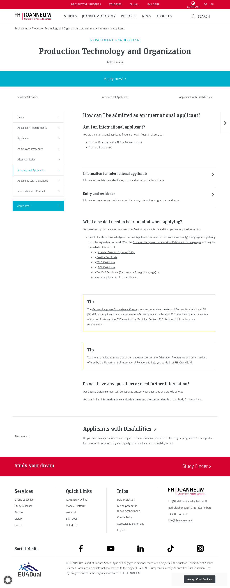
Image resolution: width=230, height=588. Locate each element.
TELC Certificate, (106, 262)
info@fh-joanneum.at (180, 520)
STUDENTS (115, 4)
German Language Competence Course (114, 309)
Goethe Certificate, (107, 257)
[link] (30, 499)
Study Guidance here (189, 399)
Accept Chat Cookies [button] (199, 579)
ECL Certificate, (107, 267)
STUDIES (70, 16)
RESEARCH (129, 16)
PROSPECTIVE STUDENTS (86, 4)
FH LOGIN (153, 4)
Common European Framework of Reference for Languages (167, 242)
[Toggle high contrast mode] (193, 4)
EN (212, 4)
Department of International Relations (125, 362)
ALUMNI (134, 4)
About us (164, 16)
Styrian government (77, 573)
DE (205, 4)
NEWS (146, 16)
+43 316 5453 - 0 (178, 514)
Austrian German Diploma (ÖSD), (116, 252)
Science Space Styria (106, 563)
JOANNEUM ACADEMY (99, 16)
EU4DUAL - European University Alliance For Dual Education (170, 568)
